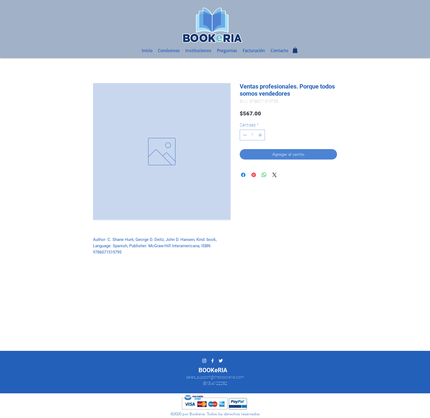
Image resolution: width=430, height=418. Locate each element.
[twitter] (221, 360)
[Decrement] (244, 135)
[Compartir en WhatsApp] (264, 175)
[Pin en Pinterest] (253, 175)
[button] (295, 50)
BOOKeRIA (213, 370)
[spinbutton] (252, 135)
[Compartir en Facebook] (243, 175)
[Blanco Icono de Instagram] (204, 360)
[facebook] (212, 360)
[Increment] (260, 135)
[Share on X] (274, 175)
